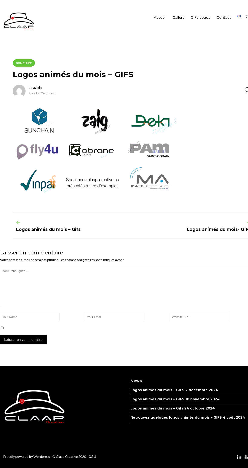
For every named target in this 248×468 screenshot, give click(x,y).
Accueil (160, 18)
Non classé (24, 63)
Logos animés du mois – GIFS (157, 390)
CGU (92, 456)
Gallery (178, 18)
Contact (224, 18)
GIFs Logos (200, 18)
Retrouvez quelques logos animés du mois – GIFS (176, 417)
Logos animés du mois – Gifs (48, 229)
